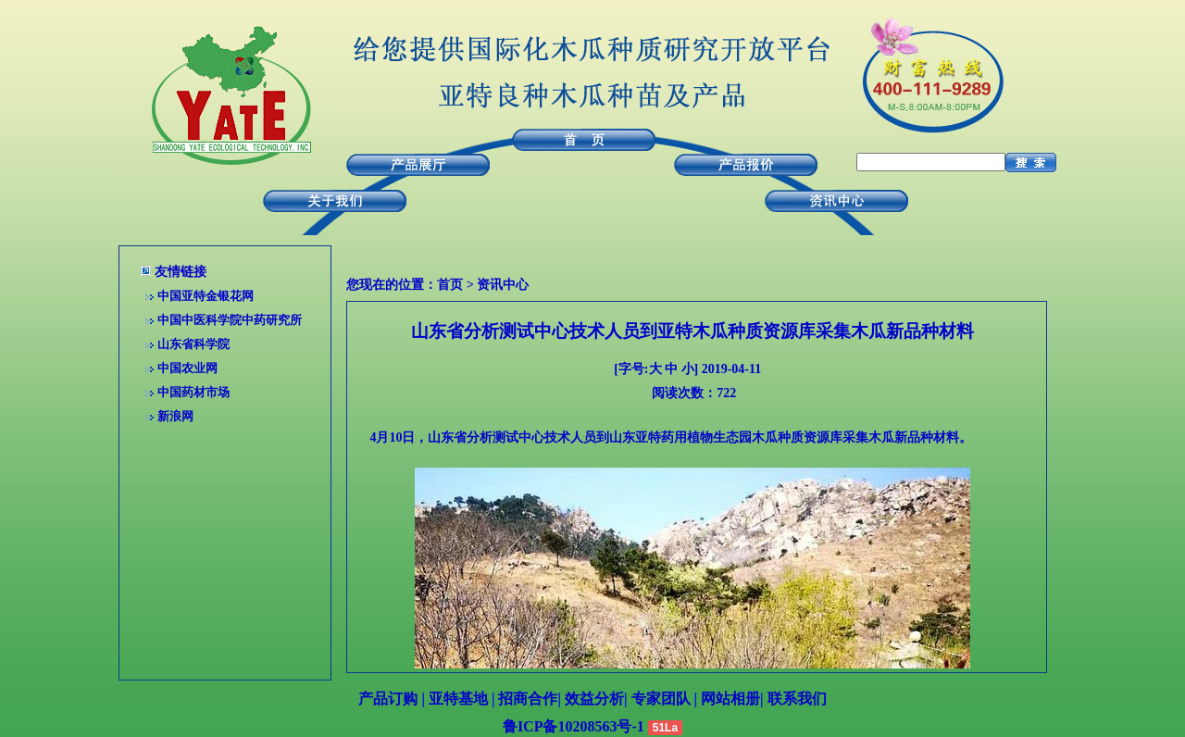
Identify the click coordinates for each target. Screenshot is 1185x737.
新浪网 (175, 416)
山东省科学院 (193, 344)
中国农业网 (187, 368)
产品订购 (388, 698)
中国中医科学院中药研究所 (229, 320)
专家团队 (661, 698)
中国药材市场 (193, 392)
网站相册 (730, 698)
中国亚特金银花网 (205, 296)
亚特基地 (458, 698)
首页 (450, 285)
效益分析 (594, 698)
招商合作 (527, 698)
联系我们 (797, 698)
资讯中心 (503, 285)
